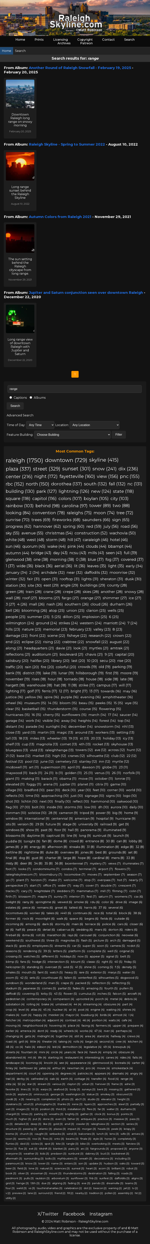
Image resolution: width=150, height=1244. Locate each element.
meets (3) (118, 1143)
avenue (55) (32, 533)
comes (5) (49, 988)
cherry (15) (51, 715)
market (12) (41, 756)
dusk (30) (133, 579)
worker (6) (37, 913)
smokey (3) (107, 1094)
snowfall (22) (97, 642)
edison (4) (43, 1047)
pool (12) (32, 761)
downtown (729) (66, 460)
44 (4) (77, 1004)
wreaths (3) (56, 1114)
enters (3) (70, 1163)
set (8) (132, 852)
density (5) (129, 967)
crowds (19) (87, 667)
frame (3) (117, 1084)
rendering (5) (32, 951)
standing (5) (35, 967)
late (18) (126, 679)
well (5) (112, 951)
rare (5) (84, 972)
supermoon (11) (53, 767)
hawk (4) (95, 1052)
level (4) (23, 1009)
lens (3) (114, 1133)
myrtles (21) (98, 648)
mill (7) (105, 891)
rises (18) (39, 679)
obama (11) (68, 778)
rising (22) (51, 642)
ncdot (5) (133, 946)
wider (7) (64, 885)
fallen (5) (70, 977)
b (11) (59, 773)
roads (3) (126, 1173)
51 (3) (35, 1089)
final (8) (11, 858)
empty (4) (110, 1052)
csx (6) (138, 896)
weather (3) (31, 1153)
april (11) (74, 767)
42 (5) (24, 977)
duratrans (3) (13, 1104)
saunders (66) (96, 519)
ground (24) (46, 623)
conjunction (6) (109, 935)
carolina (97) (75, 505)
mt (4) (32, 1057)
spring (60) (73, 526)
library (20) (60, 660)
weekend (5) (15, 940)
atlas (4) (36, 1009)
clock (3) (100, 1114)
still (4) (78, 1036)
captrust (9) (56, 836)
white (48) (15, 539)
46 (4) (86, 1020)
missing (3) (115, 1089)
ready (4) (56, 1031)
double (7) (108, 885)
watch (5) (56, 972)
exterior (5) (98, 972)
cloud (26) (99, 604)
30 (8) (110, 841)
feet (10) (99, 790)
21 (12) (10, 756)
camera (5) (117, 946)
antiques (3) (88, 1118)
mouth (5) (29, 972)
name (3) (56, 1163)
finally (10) (63, 801)
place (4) (74, 1025)
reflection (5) (101, 983)
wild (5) (68, 967)
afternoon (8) (57, 847)
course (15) (88, 709)
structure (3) (13, 1128)
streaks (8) (77, 847)
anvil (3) (69, 1123)
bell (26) (13, 610)
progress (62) (19, 526)
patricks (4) (85, 1073)
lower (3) (43, 1163)
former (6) (13, 918)
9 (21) (109, 654)
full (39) (130, 553)
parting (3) (40, 1114)
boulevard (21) (71, 654)
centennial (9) (62, 818)
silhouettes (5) (108, 977)
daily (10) (136, 807)
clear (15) (13, 709)
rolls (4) (78, 1041)
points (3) (127, 1114)
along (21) (14, 648)
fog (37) (112, 559)
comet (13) (68, 744)
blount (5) (78, 962)
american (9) (84, 818)
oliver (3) (23, 1173)
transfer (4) (98, 1079)
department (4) (16, 1073)
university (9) (88, 824)
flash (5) (86, 940)
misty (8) (12, 863)
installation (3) (76, 1109)
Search (129, 39)
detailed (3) (21, 1123)
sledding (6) (84, 929)
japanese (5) (31, 988)
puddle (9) (14, 841)
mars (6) (101, 929)
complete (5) (96, 951)
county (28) (117, 585)
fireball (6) (13, 935)
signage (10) (94, 796)
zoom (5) (12, 977)
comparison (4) (63, 999)
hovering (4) (57, 1025)
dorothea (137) (66, 484)
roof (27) (29, 598)
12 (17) (64, 691)
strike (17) (87, 685)
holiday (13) (112, 738)
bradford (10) (34, 790)
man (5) (53, 983)
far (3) (101, 1109)
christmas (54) (59, 533)
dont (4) (42, 1031)
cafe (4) (127, 1020)
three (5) (53, 940)
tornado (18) (74, 679)
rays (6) (73, 935)
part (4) (127, 1004)
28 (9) (52, 813)
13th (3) (35, 1183)
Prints (39, 39)
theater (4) (49, 1041)
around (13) (84, 732)
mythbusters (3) (67, 1158)
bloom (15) (68, 703)
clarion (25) (96, 610)
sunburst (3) (75, 1153)
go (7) (10, 880)
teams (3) (131, 1183)
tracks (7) (12, 891)
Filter (118, 434)
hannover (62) (47, 526)
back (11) (35, 773)
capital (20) (124, 654)
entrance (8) (94, 841)
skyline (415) (104, 460)
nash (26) (55, 604)
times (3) (26, 1114)
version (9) (25, 824)
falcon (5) (119, 993)
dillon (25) (71, 617)
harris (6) (90, 907)
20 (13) (96, 738)
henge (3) (22, 1183)
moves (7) (94, 874)
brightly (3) (71, 1114)
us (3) (9, 1123)
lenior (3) (11, 1148)
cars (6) (122, 924)
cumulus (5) (87, 993)
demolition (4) (72, 1047)
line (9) (72, 836)
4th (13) (85, 744)
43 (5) (58, 993)
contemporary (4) (39, 999)
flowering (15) (110, 709)
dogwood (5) (129, 977)
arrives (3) (138, 1133)
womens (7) (123, 896)
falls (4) (137, 1057)
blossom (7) (27, 896)
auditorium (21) (45, 654)
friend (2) (60, 1193)
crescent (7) (127, 885)
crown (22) (122, 635)
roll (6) (40, 935)
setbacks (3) (57, 1133)
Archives (64, 43)
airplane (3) (25, 1094)
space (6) (76, 918)
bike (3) (85, 1143)
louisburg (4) (89, 1015)
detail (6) (49, 929)
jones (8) (87, 852)
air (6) (10, 929)
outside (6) (121, 918)
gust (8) (37, 858)
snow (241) (104, 468)
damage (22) (17, 635)
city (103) (120, 498)
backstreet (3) (120, 1153)
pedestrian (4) (15, 999)
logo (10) (130, 796)
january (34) (16, 572)
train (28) (34, 592)
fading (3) (74, 1183)
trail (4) (10, 1079)
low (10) (90, 807)
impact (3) (74, 1128)
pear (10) (53, 790)
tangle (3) (72, 1143)
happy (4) (40, 1015)
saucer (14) (129, 715)
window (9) (14, 818)
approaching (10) (55, 796)
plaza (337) (18, 469)
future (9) (53, 824)
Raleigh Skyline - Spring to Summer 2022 (67, 144)
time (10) (32, 796)
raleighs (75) (79, 512)
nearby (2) (81, 1193)
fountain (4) (29, 1052)
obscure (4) (126, 1052)
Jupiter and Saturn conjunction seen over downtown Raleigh (86, 292)
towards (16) (111, 691)
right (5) (107, 962)
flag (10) (12, 807)
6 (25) (114, 617)
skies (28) (91, 592)
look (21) (80, 648)
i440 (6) (66, 913)
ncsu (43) (77, 553)
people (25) (15, 617)
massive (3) (121, 1118)
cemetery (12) (66, 761)
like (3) (47, 1123)
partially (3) (137, 1104)
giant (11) (13, 778)
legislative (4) (92, 1047)
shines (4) (128, 1009)
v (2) (8, 1193)
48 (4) (9, 1047)
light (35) (116, 566)
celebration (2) (73, 1188)
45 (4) (47, 1009)
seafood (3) (61, 1089)
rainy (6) (28, 902)
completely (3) (127, 1138)
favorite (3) (12, 1089)
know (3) (30, 1163)
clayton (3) (73, 1084)
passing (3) (30, 1128)
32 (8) (140, 847)
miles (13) (37, 738)
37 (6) (103, 907)
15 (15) (118, 703)
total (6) (111, 913)
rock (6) (27, 918)
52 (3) (34, 1109)
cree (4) (121, 1041)
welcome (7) (73, 880)
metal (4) (116, 999)
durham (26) (121, 604)
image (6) (135, 902)
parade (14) (35, 726)
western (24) (91, 623)
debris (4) (130, 999)
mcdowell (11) (16, 767)
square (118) (18, 498)
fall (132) (117, 484)
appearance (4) (80, 1063)
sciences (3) (62, 1168)
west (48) (35, 539)
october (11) (104, 778)
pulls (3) (29, 1178)
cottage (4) (81, 1079)
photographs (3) (45, 1104)
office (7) (49, 885)
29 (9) (39, 824)
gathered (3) (132, 1089)
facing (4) (87, 1025)
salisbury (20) (17, 660)
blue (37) (96, 559)
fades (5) (78, 988)
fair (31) (33, 579)
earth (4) (67, 1079)
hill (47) (74, 539)
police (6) (108, 924)
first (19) (112, 673)
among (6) (32, 924)
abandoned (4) (16, 1057)
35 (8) (48, 863)
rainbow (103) (20, 505)
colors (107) (70, 498)
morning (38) (62, 559)
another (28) (112, 592)
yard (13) (29, 732)
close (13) (13, 732)
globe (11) (109, 767)
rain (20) (32, 667)
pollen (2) (110, 1193)
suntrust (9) (102, 836)
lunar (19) (66, 673)
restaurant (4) (74, 1057)
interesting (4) (94, 1057)
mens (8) (117, 858)
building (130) (20, 491)
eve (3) (86, 1183)
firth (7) (11, 896)
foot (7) (11, 869)
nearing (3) (32, 1099)
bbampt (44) (120, 546)
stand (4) (103, 1036)
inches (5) (104, 993)
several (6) (115, 907)
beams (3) (72, 1138)
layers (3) (90, 1104)
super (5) (89, 946)
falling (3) (113, 1173)
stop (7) (90, 880)
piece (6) (28, 907)
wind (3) (72, 1133)
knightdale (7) (44, 891)
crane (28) (52, 592)
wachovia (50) (122, 533)
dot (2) (88, 1188)
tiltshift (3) (45, 1148)
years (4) (70, 1052)
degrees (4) (68, 1073)
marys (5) (114, 972)
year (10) (84, 790)
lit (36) (79, 566)
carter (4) (138, 1063)
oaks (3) (124, 1163)
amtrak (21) (119, 648)
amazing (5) (94, 988)
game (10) (118, 784)
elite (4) (11, 1084)
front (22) (38, 635)
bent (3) (102, 1089)
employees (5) (42, 946)
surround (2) (45, 1193)
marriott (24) (114, 623)
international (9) (37, 818)
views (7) (114, 863)
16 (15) (36, 715)
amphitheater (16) (118, 697)
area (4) (90, 1036)
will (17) (125, 685)
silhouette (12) (98, 756)
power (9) (103, 813)
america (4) (28, 1031)
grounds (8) (117, 852)
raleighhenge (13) (59, 750)
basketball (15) (34, 709)
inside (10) (54, 807)
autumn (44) (17, 553)
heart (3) (91, 1168)
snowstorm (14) (107, 726)
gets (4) (30, 1036)
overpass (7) (106, 880)
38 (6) (137, 913)
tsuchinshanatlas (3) (49, 1188)
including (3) (122, 1158)
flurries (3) (12, 1143)
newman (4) (75, 1068)
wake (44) (56, 546)
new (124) (101, 491)
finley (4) (11, 1068)
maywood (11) (16, 773)
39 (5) (47, 951)
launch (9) (121, 836)
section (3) (117, 1123)
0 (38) (81, 559)
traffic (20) (14, 667)
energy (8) (38, 847)
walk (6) (62, 918)
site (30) (35, 585)
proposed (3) (119, 1148)
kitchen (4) (135, 1041)
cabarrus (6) (65, 929)
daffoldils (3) (121, 1178)
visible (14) (51, 721)
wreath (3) (85, 1158)
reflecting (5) (121, 983)
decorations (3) (103, 1158)
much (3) (11, 1118)
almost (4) (120, 1015)
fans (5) (25, 962)
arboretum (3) (60, 1178)
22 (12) (132, 756)
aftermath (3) (14, 1158)
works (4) (86, 1031)
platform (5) (76, 951)
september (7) (114, 874)
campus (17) (107, 685)
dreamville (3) (114, 1183)
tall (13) (11, 738)
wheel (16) (14, 703)
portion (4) (99, 1020)
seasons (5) (13, 951)
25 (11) (88, 773)
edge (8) (127, 847)
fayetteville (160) (77, 476)
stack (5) (11, 946)
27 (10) (25, 807)
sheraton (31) (111, 579)
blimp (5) (12, 962)
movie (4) (103, 1068)
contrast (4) (73, 1020)
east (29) (51, 585)
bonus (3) (113, 1114)
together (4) (64, 1036)
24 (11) (49, 773)
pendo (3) (98, 1183)
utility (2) (11, 1198)
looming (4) (34, 1063)
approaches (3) (107, 1104)
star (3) (31, 1084)
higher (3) (25, 1118)
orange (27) (91, 598)
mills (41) (96, 553)
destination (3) (97, 1173)
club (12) (118, 756)
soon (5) (102, 946)
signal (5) (112, 956)
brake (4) (47, 1004)
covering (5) (30, 993)
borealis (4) (122, 1063)
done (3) (48, 1118)
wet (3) (10, 1109)
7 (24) (132, 623)
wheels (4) (71, 1031)
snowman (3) (39, 1173)
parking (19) (122, 667)
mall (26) (37, 604)
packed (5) (82, 983)
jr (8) (24, 847)
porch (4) (101, 999)
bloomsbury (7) (50, 874)
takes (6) (53, 913)
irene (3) (77, 1104)
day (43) (60, 553)
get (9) (124, 824)
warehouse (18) (39, 685)
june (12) (47, 761)
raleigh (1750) (24, 460)
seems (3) (24, 1138)
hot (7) (122, 880)
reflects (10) (15, 796)
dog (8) (24, 858)
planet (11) (86, 784)
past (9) (46, 830)
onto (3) (59, 1138)
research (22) (100, 635)
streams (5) (62, 946)
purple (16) (70, 697)
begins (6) (91, 918)
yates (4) (45, 1068)
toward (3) (137, 1163)
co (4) (19, 1047)
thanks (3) (64, 1104)
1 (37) (10, 566)
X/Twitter (48, 1214)
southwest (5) (35, 940)
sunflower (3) (79, 1178)
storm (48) (56, 539)
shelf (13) (13, 744)
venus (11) (102, 773)
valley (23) (102, 629)
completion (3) (50, 1099)
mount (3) (55, 1173)
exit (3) (33, 1148)
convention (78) (48, 512)
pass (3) (134, 1118)
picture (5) (101, 940)
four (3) (10, 1188)
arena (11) (50, 784)
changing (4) (14, 1036)
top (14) (124, 721)
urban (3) (87, 1084)
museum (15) (35, 703)
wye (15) (131, 703)
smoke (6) (81, 902)
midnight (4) (45, 1036)
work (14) (33, 721)
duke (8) (52, 852)
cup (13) (28, 744)
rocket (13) (101, 744)
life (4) (42, 1057)
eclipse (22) (31, 642)
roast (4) (11, 1041)
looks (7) (24, 869)
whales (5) (13, 972)
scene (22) (56, 635)
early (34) (134, 566)
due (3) (45, 1183)
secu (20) (107, 660)
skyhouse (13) (122, 744)
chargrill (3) (13, 1114)
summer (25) (38, 617)
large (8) (69, 858)
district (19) (32, 673)
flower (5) (70, 993)
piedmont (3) (14, 1178)
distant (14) (15, 726)
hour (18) (55, 679)
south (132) (95, 484)
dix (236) (128, 468)
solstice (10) (37, 813)
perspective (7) (17, 885)
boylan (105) (96, 498)
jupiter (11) (68, 784)
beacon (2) (100, 1188)
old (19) (105, 667)
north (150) (37, 484)
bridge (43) (41, 553)
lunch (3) (102, 1133)
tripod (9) (87, 813)
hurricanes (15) (18, 715)
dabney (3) (92, 1153)
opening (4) (50, 1073)
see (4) (63, 1063)
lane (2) (32, 1193)
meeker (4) (56, 1015)
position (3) (47, 1109)
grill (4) (23, 1041)
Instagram (101, 1214)
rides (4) (125, 1057)
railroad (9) (108, 824)
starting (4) (55, 1057)
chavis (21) (94, 654)
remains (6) (45, 907)
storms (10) (73, 807)
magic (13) (65, 732)
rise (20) (124, 660)
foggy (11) (34, 784)
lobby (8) (135, 841)
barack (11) (49, 778)
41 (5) (78, 967)
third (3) (61, 1109)
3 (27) (10, 604)
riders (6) (131, 929)
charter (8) (53, 858)
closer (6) (136, 924)
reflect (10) (81, 801)
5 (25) (56, 617)
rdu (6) (95, 902)
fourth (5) (111, 988)
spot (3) (49, 1143)
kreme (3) (12, 1133)
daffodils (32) (96, 572)
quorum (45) (33, 546)
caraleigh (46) (95, 539)
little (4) (35, 1041)
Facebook (74, 1214)
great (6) (61, 907)
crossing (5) (14, 956)
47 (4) (98, 1031)
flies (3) (91, 1109)
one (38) (41, 559)
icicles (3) (37, 1143)
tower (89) (100, 505)
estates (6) (13, 907)
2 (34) (34, 572)
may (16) (130, 691)
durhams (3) (128, 1109)
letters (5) (59, 951)
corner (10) (115, 790)
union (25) (75, 610)
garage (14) (15, 721)
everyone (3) (14, 1153)
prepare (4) (135, 1025)
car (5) (76, 946)
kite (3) (60, 1143)
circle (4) (56, 1052)
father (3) (73, 1118)
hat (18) (60, 685)
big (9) (117, 813)
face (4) (83, 1052)
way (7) (78, 885)
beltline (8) (14, 852)
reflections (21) (18, 654)
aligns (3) (137, 1178)
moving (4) (13, 1025)
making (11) (30, 778)
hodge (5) (39, 962)
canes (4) (112, 1057)
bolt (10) (38, 807)
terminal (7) (87, 869)
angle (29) (69, 585)
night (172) (46, 476)
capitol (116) (44, 498)
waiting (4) (113, 1009)
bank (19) (13, 673)
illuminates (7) (133, 863)
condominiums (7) (46, 869)
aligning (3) (59, 1183)
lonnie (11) (122, 778)
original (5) (126, 951)
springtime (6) (46, 902)
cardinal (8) (100, 858)
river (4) (109, 1031)
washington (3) (75, 1094)
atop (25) (57, 610)
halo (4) (30, 1047)
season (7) (134, 874)
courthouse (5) (51, 977)
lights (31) (89, 579)
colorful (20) (66, 667)
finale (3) (85, 1138)
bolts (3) (50, 1158)
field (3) (22, 1168)
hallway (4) (118, 1036)
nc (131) (134, 484)
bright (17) (79, 691)
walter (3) (112, 1109)
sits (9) (11, 824)
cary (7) (26, 891)
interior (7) (77, 896)
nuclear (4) (60, 1009)
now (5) (82, 956)
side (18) (111, 679)
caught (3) (41, 1133)
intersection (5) (58, 962)
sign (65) (120, 519)
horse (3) (110, 1138)
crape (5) (67, 983)
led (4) (56, 1047)
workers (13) (105, 732)
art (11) (34, 767)
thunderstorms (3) (74, 1173)
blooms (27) (49, 598)
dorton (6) (115, 929)
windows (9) (15, 830)
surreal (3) (78, 1168)
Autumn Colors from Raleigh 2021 (60, 217)
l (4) (131, 1015)
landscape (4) (15, 1063)
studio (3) (93, 1099)
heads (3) (104, 1128)
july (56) (111, 526)
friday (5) (130, 962)
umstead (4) (63, 1004)
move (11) (85, 778)
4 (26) (22, 604)
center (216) (19, 476)
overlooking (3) (101, 1143)
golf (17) (33, 691)
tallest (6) (75, 907)
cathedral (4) (39, 1079)
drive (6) (121, 902)
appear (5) (97, 956)
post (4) (83, 1009)
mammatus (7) (87, 891)
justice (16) (14, 697)
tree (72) (125, 512)
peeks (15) (104, 703)
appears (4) (102, 1073)
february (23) (80, 629)
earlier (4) (12, 1031)
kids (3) (44, 1153)
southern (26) (77, 604)
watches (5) (32, 956)
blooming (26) (34, 610)
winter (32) (15, 579)
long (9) (85, 836)
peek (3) (116, 1128)
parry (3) (74, 1148)
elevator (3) (108, 1099)
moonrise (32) (122, 572)
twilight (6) (13, 902)
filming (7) (119, 891)
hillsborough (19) (90, 673)
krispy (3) (129, 1128)
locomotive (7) (74, 874)
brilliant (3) (118, 1168)
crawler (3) (82, 1123)
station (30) (16, 585)
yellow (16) (33, 697)
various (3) (58, 1084)
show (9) (32, 830)
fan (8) (47, 841)
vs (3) (31, 1188)
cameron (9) (68, 813)
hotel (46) (119, 539)
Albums (38, 397)
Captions (18, 397)
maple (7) (45, 896)
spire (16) (51, 697)
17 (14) (113, 715)
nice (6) (99, 913)
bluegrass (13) (17, 750)
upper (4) (119, 1025)
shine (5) (90, 967)
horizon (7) (39, 880)
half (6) (20, 929)
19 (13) (73, 738)
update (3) (95, 1163)
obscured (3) (124, 1094)
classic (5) (93, 962)
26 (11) (116, 773)
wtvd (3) (28, 1104)
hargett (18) (15, 685)
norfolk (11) (131, 773)
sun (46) (13, 546)
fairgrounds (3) (99, 1148)
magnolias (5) (70, 940)
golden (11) (73, 773)
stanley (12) (88, 761)
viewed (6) (65, 902)
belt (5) (125, 956)
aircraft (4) (134, 993)
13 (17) (94, 691)
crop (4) (11, 1009)
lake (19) (50, 673)
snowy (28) (134, 592)
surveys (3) (88, 1089)
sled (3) (24, 1143)
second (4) (106, 1041)
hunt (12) (134, 750)
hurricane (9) (125, 818)
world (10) (133, 790)
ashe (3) (130, 1084)
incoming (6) (15, 924)
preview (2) (19, 1193)
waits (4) (114, 1020)
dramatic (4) (120, 1073)
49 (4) (107, 1047)
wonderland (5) (36, 983)
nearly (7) (136, 880)
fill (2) (70, 1193)
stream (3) (44, 1084)
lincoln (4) (50, 1063)
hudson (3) (111, 1163)
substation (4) (15, 1004)
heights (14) (88, 721)
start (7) (35, 885)
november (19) (18, 679)
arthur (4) (58, 1068)
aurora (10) (119, 807)
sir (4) (72, 1009)
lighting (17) (15, 691)
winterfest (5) (87, 977)
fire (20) (47, 667)
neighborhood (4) (35, 1025)
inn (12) (104, 761)
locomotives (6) (17, 913)
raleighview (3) (100, 1123)
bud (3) (105, 1153)
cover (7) (92, 885)
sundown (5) (14, 983)
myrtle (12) (120, 761)
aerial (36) (63, 566)
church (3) (26, 1133)
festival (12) (14, 761)
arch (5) (115, 940)
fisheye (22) (77, 635)
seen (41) (114, 553)
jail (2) (127, 1188)
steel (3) (123, 1104)
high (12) (59, 756)
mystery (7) (98, 863)
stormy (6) (62, 924)
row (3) (36, 1138)
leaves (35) (96, 566)
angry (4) (136, 1073)
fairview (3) (133, 1143)
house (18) (94, 679)
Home (20, 39)
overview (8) (69, 852)
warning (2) (115, 1188)
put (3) (37, 1118)
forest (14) (107, 721)
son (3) (82, 1163)
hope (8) (84, 858)
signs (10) (113, 796)
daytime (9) (36, 836)
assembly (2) (125, 1193)
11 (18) (72, 685)
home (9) (131, 813)
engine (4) (97, 1009)
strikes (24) (68, 623)
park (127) (46, 491)
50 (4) (21, 1084)
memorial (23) (55, 629)
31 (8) (91, 847)
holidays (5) (68, 956)
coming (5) (105, 967)
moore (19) (129, 673)
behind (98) (48, 505)
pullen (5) (126, 988)
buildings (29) (92, 585)
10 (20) (92, 660)
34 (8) (38, 863)
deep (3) (36, 1123)
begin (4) (91, 1041)
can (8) (122, 841)
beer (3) (11, 1168)
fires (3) (47, 1138)
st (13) (84, 738)
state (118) (123, 491)
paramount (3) (15, 1163)
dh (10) (103, 807)
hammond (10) (103, 801)
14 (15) (53, 703)
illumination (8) (107, 847)
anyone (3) (135, 1148)
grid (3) (10, 1183)
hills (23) (13, 629)
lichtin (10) (29, 801)
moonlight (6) (45, 918)
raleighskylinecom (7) (21, 874)
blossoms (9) (15, 836)
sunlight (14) (56, 726)
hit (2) (138, 1193)
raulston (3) (43, 1178)
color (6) (108, 902)
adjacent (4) (55, 1020)
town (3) (11, 1138)
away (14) (68, 721)
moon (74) (104, 512)
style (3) (98, 1138)
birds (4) (105, 1015)
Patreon (86, 43)
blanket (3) (60, 1148)
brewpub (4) (121, 1047)
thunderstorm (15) (62, 709)
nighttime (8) (34, 852)
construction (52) (91, 533)
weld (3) (22, 1188)
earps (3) (46, 1089)
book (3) (11, 1173)
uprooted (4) (84, 999)
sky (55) (13, 533)
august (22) (119, 642)
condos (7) (69, 869)
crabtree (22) (73, 642)
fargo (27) (70, 598)
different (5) (50, 956)
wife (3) (125, 1133)
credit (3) (11, 1099)
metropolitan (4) (34, 1020)
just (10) (77, 796)
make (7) (55, 880)
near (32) (75, 572)
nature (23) (31, 629)
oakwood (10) (127, 801)
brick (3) (11, 1094)
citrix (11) (102, 784)
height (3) (123, 1099)
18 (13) (23, 738)
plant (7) (22, 880)
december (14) (80, 726)
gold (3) (58, 1123)
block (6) (125, 913)
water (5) (128, 972)
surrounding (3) (33, 1158)
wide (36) (25, 566)
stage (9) (69, 824)
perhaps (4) (124, 1031)
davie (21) (64, 648)
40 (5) (118, 962)
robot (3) (131, 1168)
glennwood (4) (103, 1063)
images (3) (22, 1109)
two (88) (121, 505)
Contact (108, 39)
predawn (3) (58, 1153)
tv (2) (135, 1188)
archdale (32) (53, 572)
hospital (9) (105, 818)
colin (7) (135, 891)
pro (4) (90, 1068)
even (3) (60, 1118)
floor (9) (60, 830)
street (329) (46, 469)
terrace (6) (92, 924)
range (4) (127, 1079)
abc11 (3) (80, 1099)
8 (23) (117, 629)
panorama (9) (91, 830)
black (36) (44, 566)
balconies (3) (87, 1133)
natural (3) (46, 1168)
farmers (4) (103, 1025)
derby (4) (23, 1079)
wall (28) (13, 598)
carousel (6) (88, 935)
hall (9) (73, 830)
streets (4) (12, 1052)
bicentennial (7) (76, 863)
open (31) (50, 579)
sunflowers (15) (74, 715)
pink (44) (76, 546)
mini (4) (44, 1052)
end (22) (13, 642)
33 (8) (130, 858)
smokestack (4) (122, 1068)
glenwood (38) (19, 559)
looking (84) (18, 512)
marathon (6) (56, 935)
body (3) (75, 1089)
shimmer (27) (115, 598)
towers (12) (84, 750)
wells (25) (116, 610)
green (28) (15, 592)
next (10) (46, 801)
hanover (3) (102, 1084)
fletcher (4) (13, 1020)
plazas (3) (60, 1128)
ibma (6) (28, 935)
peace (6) (34, 929)
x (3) (21, 1099)
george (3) (57, 1094)
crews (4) (133, 1036)
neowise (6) (130, 935)
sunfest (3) (106, 1178)
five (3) (23, 1148)
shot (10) (12, 801)
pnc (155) (130, 476)
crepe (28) (72, 592)
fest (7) (92, 896)
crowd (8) (76, 841)
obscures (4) (111, 1004)
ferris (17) (49, 691)
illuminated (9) (114, 830)
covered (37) (132, 559)
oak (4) (54, 1079)
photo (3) (67, 1099)
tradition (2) (96, 1193)
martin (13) (46, 732)
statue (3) (93, 1094)
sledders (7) (66, 891)
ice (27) (135, 598)
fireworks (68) (66, 519)
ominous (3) (41, 1094)
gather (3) (86, 1114)
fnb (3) (93, 1178)
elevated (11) (15, 784)
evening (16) (91, 697)
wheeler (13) (57, 738)
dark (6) (47, 924)
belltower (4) (28, 1068)
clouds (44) (96, 546)
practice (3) (105, 1118)
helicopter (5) (15, 967)
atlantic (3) (45, 1128)
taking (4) (64, 1041)
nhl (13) (128, 726)
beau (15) (86, 703)
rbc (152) (15, 484)
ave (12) (100, 750)
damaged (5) (131, 940)
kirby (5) (46, 993)
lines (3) (26, 1089)
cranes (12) (76, 756)
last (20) (78, 660)
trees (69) (41, 519)
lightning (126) (74, 491)
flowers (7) (122, 869)
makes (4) (12, 1015)
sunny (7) (60, 896)
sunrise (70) (18, 519)
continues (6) (82, 913)
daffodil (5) (13, 993)
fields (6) (106, 918)
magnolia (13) (47, 744)
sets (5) (34, 977)
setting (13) (125, 732)
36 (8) (59, 863)
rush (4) (26, 1015)
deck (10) (69, 790)
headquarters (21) (39, 648)
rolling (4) (32, 1004)
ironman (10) (16, 813)
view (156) (107, 476)
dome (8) (60, 841)
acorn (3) (104, 1168)
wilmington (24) (20, 623)
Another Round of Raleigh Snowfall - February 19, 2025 (80, 68)
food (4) (113, 1079)
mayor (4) (72, 1015)
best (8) (101, 852)
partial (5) (64, 988)
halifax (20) (39, 660)
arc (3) (84, 1148)
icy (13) (128, 738)
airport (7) (105, 869)
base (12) (24, 756)
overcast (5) (53, 967)
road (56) (129, 526)
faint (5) (43, 972)
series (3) (132, 1123)
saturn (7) (106, 896)
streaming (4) (92, 1004)
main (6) (77, 924)
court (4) (34, 1073)
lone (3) (33, 1168)
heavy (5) (71, 972)
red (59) (94, 526)
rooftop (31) (70, 579)
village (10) (14, 790)
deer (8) (26, 863)
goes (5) (24, 946)
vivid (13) (36, 750)
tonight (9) (32, 841)
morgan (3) (89, 1128)
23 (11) (123, 767)
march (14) (97, 715)
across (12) (116, 750)
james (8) (12, 847)
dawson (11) (91, 767)
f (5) (117, 967)
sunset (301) (76, 468)
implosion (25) (94, 617)
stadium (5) (13, 988)
